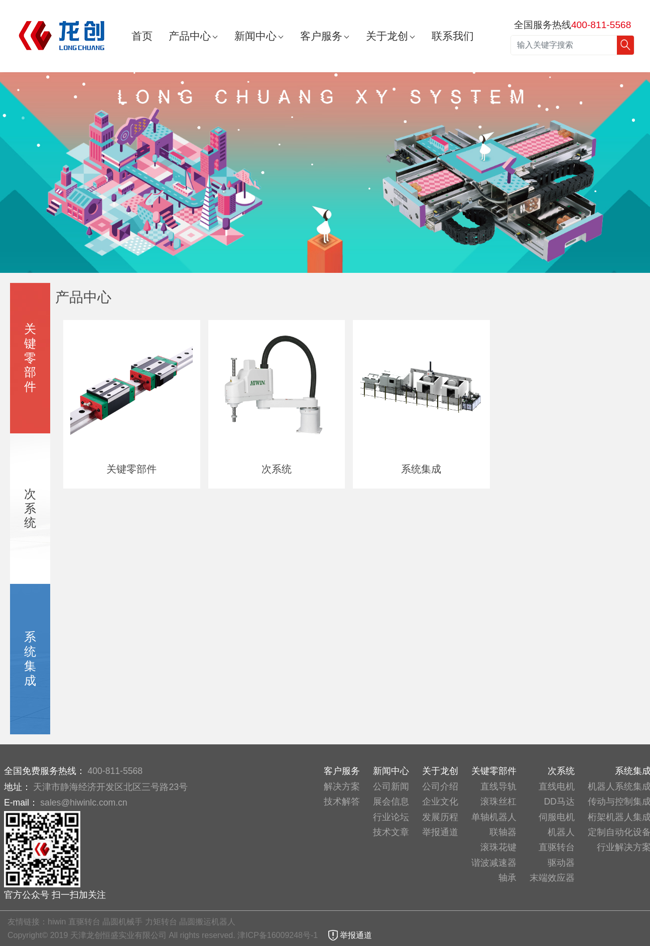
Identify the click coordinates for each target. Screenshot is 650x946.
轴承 (507, 878)
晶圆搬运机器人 (207, 921)
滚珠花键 (498, 847)
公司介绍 (440, 786)
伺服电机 (557, 817)
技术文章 (391, 832)
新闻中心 (255, 36)
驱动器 (561, 863)
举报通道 (440, 832)
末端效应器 (552, 878)
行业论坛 (391, 817)
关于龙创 (387, 36)
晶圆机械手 (122, 921)
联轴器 (502, 832)
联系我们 (453, 36)
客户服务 (321, 36)
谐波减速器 (493, 863)
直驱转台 (557, 847)
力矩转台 (161, 921)
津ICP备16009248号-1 (278, 935)
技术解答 (342, 802)
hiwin (57, 921)
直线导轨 (498, 786)
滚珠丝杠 (498, 802)
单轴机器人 (493, 817)
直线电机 (557, 786)
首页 (142, 36)
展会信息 (391, 802)
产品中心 (190, 36)
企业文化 (440, 802)
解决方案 (342, 786)
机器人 (561, 832)
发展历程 (440, 817)
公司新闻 (391, 786)
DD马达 (559, 802)
